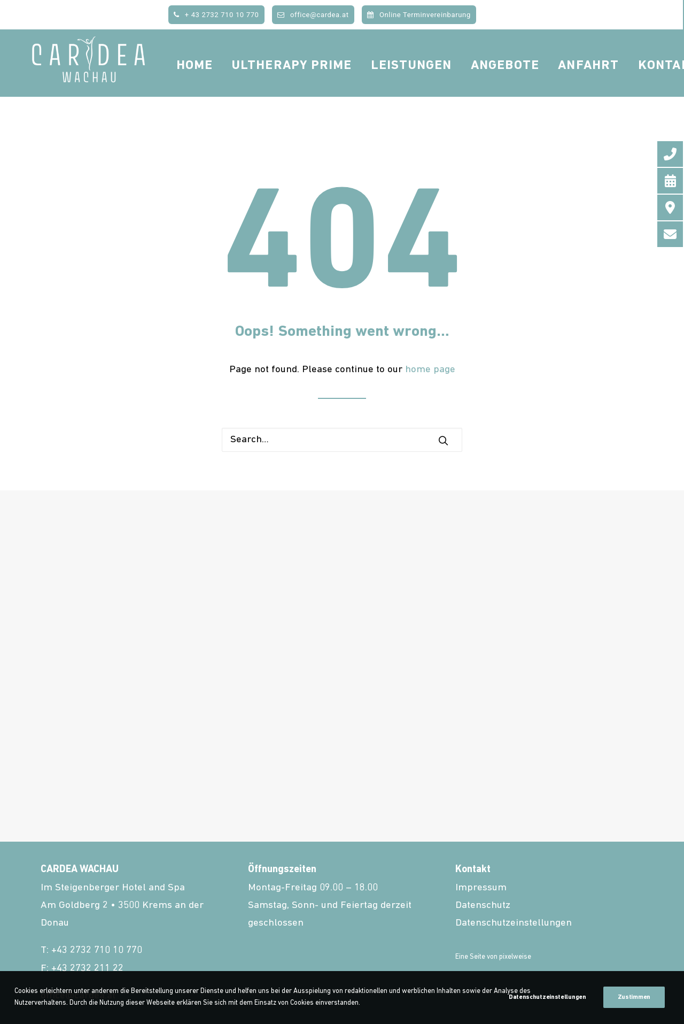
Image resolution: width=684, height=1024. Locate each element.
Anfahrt (617, 82)
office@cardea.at (312, 15)
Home (223, 82)
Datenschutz (482, 905)
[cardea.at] (102, 81)
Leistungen (439, 82)
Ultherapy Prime (320, 82)
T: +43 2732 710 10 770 (91, 950)
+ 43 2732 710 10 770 (216, 15)
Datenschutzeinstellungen (513, 923)
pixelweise (515, 956)
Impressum (481, 888)
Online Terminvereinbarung (419, 15)
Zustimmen (634, 997)
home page (430, 370)
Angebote (533, 82)
